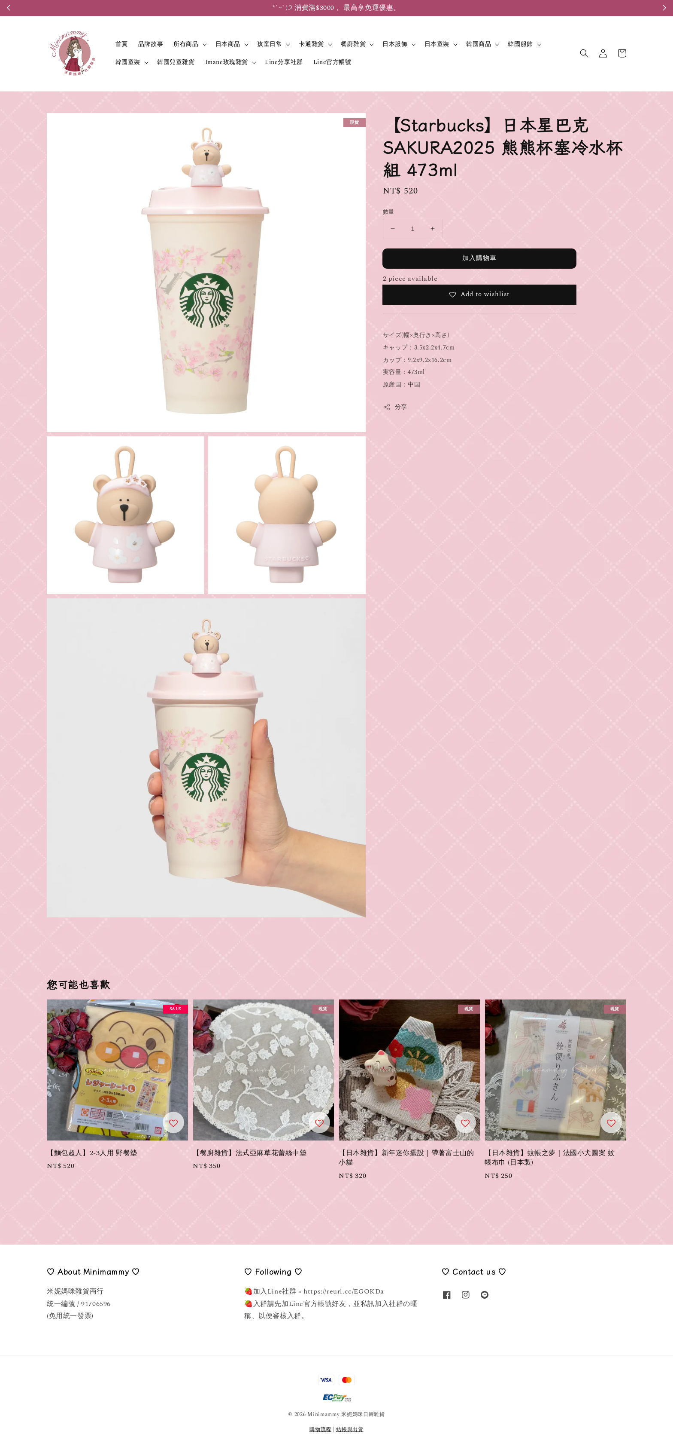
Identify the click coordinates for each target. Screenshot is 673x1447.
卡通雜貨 (311, 44)
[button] (584, 53)
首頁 (121, 44)
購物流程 (320, 1430)
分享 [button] (395, 406)
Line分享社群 (284, 62)
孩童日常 (269, 44)
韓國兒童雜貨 (176, 62)
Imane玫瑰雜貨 (226, 62)
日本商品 (227, 44)
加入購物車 (479, 258)
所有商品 (185, 44)
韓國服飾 (520, 44)
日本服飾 (394, 44)
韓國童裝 (127, 62)
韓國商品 (478, 44)
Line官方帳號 (332, 62)
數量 (388, 212)
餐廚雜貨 (353, 44)
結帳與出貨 (350, 1430)
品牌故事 (150, 44)
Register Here (378, 8)
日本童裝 (436, 44)
